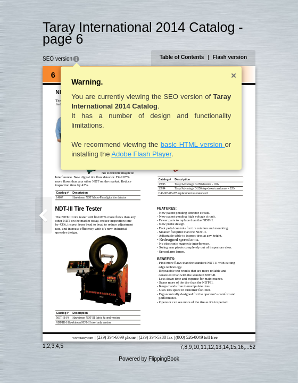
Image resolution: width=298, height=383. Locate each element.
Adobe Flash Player (141, 154)
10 (196, 347)
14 (226, 347)
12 (211, 347)
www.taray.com (82, 337)
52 (252, 347)
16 (241, 347)
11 (203, 347)
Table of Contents (182, 57)
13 (218, 347)
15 (233, 347)
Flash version (230, 57)
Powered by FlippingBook (149, 359)
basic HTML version (193, 144)
